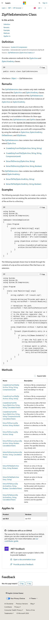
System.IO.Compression (19, 47)
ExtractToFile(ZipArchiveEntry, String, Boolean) (23, 184)
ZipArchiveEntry (8, 61)
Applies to (7, 36)
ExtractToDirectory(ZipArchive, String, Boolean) (24, 166)
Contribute (8, 607)
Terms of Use (30, 610)
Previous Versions (22, 604)
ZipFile (32, 119)
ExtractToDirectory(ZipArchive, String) (20, 161)
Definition (7, 24)
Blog (31, 604)
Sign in (45, 3)
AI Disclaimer (8, 604)
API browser (17, 8)
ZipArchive (33, 58)
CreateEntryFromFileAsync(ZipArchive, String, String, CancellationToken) (11, 405)
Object (13, 78)
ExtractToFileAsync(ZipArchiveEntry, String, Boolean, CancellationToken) (12, 486)
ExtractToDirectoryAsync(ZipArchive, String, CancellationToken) (12, 454)
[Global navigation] (2, 3)
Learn (4, 8)
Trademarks (8, 613)
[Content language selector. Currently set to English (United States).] (14, 593)
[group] (24, 234)
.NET (9, 8)
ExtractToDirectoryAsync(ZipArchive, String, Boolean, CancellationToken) (12, 443)
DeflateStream (7, 135)
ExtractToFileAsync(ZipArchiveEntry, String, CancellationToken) (10, 497)
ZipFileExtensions (11, 89)
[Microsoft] (24, 3)
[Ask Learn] (35, 8)
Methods (7, 33)
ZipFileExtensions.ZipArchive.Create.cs (20, 52)
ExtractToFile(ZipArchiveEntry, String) (20, 179)
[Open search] (39, 3)
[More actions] (45, 8)
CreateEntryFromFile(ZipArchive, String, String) (24, 148)
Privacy (16, 607)
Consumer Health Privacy (13, 610)
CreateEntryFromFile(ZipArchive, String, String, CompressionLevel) (11, 387)
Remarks (6, 27)
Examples (7, 30)
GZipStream (21, 135)
